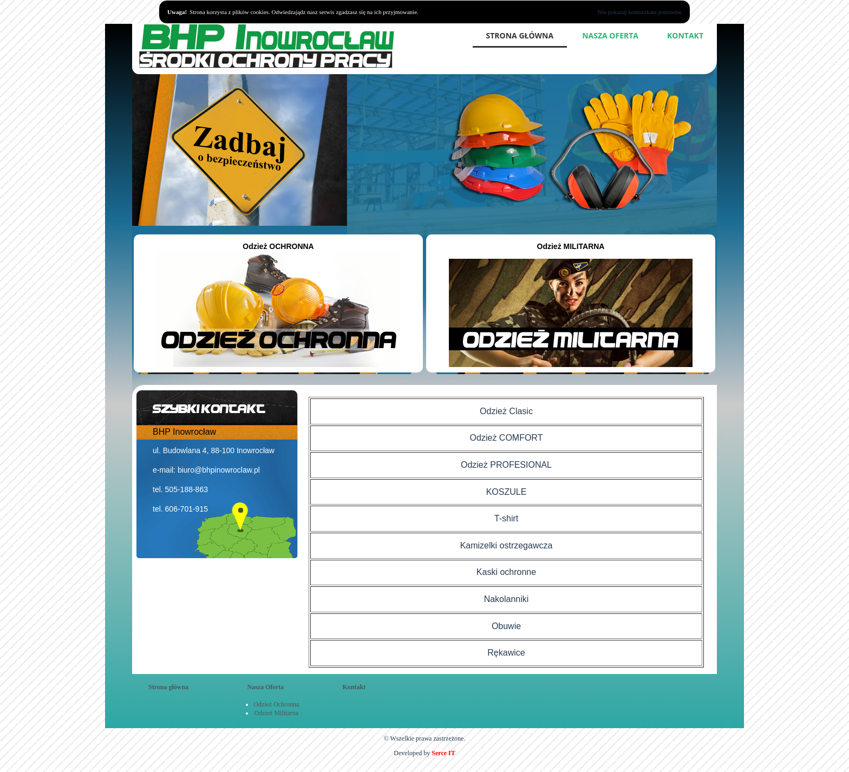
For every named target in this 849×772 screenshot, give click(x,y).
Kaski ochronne (506, 572)
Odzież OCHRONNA (278, 305)
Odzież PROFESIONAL (506, 464)
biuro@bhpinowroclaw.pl (219, 470)
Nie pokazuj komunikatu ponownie (640, 12)
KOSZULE (506, 491)
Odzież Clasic (506, 411)
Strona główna (520, 35)
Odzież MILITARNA (570, 305)
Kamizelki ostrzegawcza (506, 545)
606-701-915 (186, 509)
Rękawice (506, 652)
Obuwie (506, 626)
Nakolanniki (506, 599)
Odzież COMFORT (506, 437)
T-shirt (506, 518)
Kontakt (685, 35)
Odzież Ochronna (276, 704)
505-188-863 (186, 489)
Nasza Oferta (610, 35)
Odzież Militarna (276, 713)
